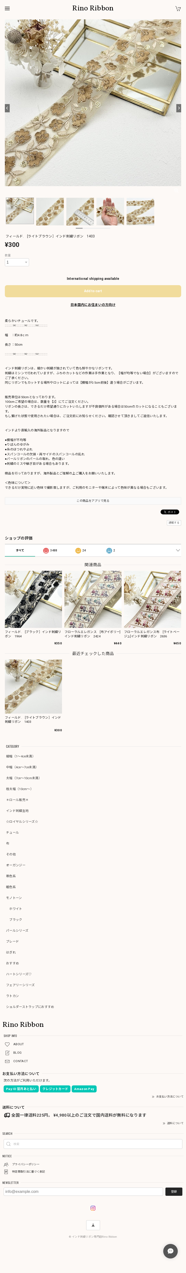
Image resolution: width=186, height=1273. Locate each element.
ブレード (12, 941)
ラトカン (12, 996)
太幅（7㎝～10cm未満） (24, 778)
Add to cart (93, 291)
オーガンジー (15, 865)
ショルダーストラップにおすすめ (30, 1007)
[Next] (178, 108)
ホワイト (14, 909)
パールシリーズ (17, 930)
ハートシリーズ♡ (18, 974)
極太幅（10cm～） (19, 789)
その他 (11, 854)
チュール (12, 832)
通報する (174, 522)
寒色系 (11, 876)
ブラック (14, 920)
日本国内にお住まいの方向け (93, 305)
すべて (20, 550)
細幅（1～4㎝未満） (20, 756)
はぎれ (11, 952)
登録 (174, 1191)
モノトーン (14, 898)
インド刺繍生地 (17, 811)
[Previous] (7, 108)
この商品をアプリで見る (93, 501)
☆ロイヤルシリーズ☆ (22, 821)
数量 (8, 255)
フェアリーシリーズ (20, 985)
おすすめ (12, 963)
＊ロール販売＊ (17, 800)
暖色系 (11, 887)
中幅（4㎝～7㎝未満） (22, 767)
